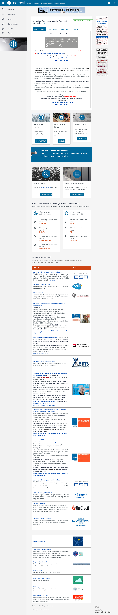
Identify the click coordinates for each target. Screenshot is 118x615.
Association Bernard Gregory (42, 549)
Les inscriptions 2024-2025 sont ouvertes (51, 53)
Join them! (52, 280)
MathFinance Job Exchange (41, 578)
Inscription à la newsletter (83, 20)
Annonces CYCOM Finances (41, 284)
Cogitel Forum (45, 610)
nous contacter (77, 194)
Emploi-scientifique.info (40, 562)
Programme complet (39, 405)
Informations (51, 405)
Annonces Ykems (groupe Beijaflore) (44, 361)
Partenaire (45, 151)
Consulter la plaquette (40, 331)
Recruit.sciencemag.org (40, 595)
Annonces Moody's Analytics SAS (43, 493)
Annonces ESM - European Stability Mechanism (47, 272)
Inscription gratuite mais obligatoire (44, 401)
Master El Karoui (39, 29)
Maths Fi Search (46, 187)
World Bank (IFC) (38, 293)
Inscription (82, 138)
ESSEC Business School (67, 70)
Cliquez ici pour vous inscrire (41, 403)
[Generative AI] (52, 29)
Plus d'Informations (61, 60)
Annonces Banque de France (42, 518)
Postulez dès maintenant (41, 353)
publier (62, 141)
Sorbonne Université (40, 72)
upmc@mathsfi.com (49, 429)
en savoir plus (41, 141)
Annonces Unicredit (39, 503)
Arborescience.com (39, 541)
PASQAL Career (64, 29)
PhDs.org (36, 587)
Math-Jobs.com (38, 570)
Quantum (75, 29)
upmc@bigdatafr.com (50, 327)
